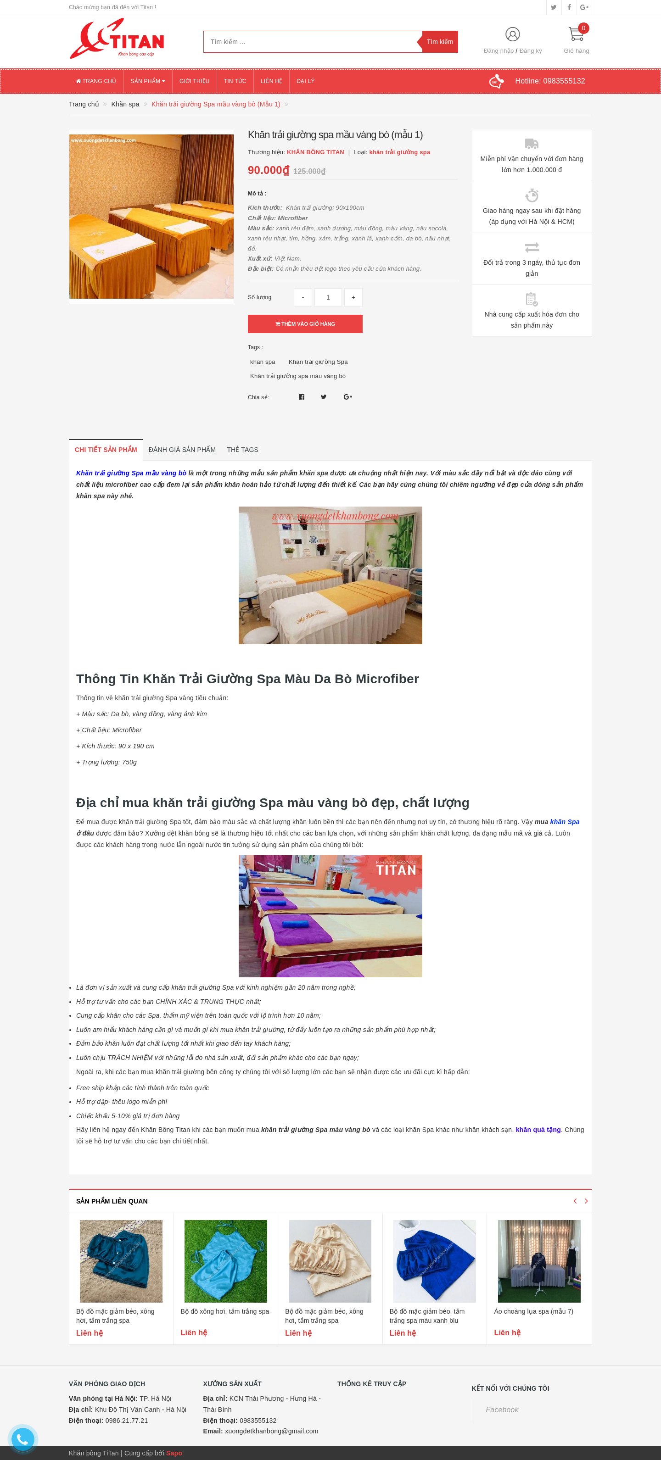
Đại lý (306, 81)
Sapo (174, 1453)
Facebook (502, 1410)
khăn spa (262, 361)
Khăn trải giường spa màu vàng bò (298, 376)
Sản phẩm (148, 81)
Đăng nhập (499, 50)
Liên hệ (271, 81)
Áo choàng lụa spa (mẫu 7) (533, 1311)
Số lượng (259, 297)
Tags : (255, 347)
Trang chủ (96, 81)
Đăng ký (531, 50)
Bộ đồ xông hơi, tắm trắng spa (225, 1311)
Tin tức (235, 81)
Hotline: (550, 81)
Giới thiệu (194, 81)
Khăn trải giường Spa (318, 361)
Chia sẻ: (258, 397)
